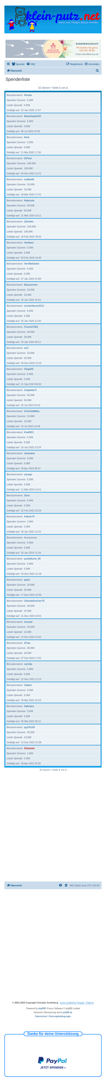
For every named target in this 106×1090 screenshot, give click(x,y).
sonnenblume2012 (34, 305)
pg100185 (29, 727)
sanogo (28, 474)
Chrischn (29, 748)
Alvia (26, 137)
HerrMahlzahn (31, 263)
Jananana (29, 453)
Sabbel (28, 685)
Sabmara (29, 706)
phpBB (41, 1008)
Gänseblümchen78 (34, 600)
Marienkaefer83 (32, 116)
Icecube (28, 622)
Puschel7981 (31, 327)
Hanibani (29, 242)
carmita (28, 664)
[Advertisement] (53, 826)
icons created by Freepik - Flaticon (77, 1003)
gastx (27, 579)
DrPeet (28, 158)
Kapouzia (29, 200)
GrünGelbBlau (32, 411)
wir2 (26, 348)
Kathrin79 (29, 516)
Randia (28, 95)
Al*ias (27, 643)
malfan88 (29, 179)
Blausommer (31, 284)
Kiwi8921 (29, 432)
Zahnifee (29, 221)
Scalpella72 (30, 390)
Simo (27, 495)
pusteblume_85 (32, 558)
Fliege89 (28, 369)
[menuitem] (18, 64)
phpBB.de (67, 1012)
